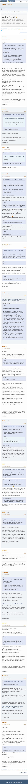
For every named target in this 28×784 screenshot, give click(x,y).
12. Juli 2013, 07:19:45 (6, 574)
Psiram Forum (6, 5)
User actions (23, 32)
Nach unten (4, 28)
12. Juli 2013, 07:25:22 (6, 625)
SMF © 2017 (13, 782)
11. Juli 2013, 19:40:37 (6, 39)
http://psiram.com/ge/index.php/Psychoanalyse (12, 603)
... (14, 28)
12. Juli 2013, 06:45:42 (6, 514)
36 (15, 28)
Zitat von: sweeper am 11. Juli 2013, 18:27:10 (14, 118)
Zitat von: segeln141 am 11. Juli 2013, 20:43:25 (14, 426)
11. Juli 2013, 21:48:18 (6, 348)
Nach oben (3, 769)
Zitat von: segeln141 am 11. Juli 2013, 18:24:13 (14, 152)
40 (22, 28)
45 (25, 28)
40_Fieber (5, 572)
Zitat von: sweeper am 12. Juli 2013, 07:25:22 (13, 681)
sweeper (4, 36)
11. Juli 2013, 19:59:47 (6, 149)
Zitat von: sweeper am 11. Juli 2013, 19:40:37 (13, 179)
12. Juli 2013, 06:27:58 (6, 466)
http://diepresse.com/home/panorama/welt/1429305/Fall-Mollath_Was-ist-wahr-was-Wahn (13, 300)
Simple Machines (19, 782)
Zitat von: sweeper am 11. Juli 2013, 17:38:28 (14, 156)
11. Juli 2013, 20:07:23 (6, 176)
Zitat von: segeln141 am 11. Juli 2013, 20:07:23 (14, 480)
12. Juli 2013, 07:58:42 (6, 724)
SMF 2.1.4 (8, 782)
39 (21, 28)
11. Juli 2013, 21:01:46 (6, 295)
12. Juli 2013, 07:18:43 (6, 552)
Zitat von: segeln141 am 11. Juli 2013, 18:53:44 (14, 114)
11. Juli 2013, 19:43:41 (6, 111)
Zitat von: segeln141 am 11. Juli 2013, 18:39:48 (14, 469)
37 (17, 28)
